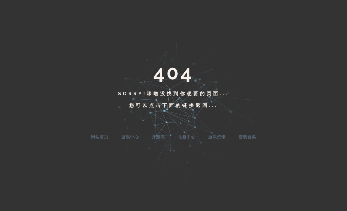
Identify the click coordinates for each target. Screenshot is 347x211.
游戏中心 (130, 137)
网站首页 (99, 137)
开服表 (158, 137)
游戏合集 (247, 137)
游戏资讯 (217, 137)
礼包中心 (186, 137)
